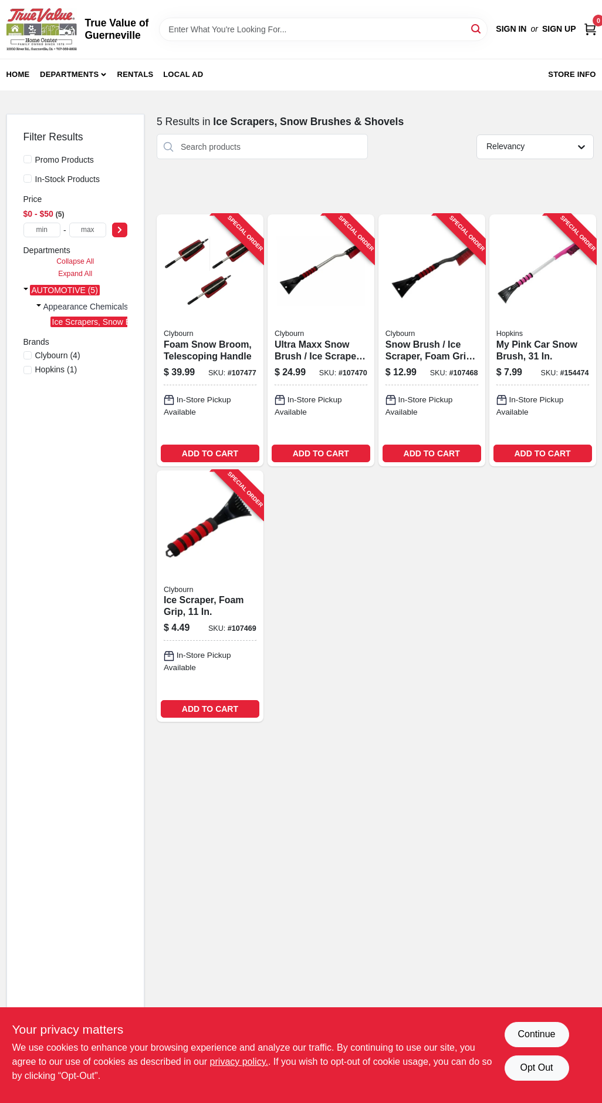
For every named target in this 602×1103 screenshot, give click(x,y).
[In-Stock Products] (27, 178)
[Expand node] (25, 290)
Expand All (75, 274)
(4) (57, 355)
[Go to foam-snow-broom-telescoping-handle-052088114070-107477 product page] (210, 340)
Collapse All (75, 261)
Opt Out (536, 1067)
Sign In (511, 28)
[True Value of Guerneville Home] (41, 29)
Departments (69, 74)
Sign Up (559, 28)
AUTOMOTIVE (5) (65, 290)
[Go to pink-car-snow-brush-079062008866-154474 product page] (542, 340)
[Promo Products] (27, 159)
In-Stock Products (67, 179)
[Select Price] (119, 230)
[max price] (87, 230)
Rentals (135, 74)
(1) (56, 369)
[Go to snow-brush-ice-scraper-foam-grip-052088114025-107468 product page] (431, 340)
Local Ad (183, 74)
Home (18, 74)
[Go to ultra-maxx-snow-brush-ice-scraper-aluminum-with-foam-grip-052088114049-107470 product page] (321, 340)
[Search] (476, 28)
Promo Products (64, 160)
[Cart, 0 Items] (590, 29)
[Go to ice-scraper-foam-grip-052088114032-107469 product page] (210, 596)
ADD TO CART (210, 453)
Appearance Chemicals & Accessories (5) (119, 306)
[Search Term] (323, 29)
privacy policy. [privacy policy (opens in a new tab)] (239, 1062)
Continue (536, 1034)
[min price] (41, 230)
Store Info (572, 74)
